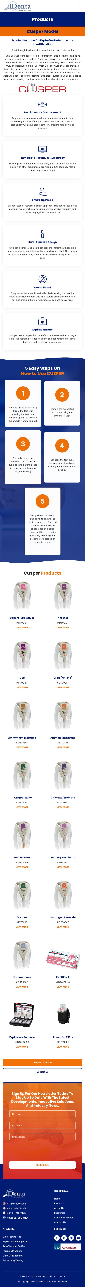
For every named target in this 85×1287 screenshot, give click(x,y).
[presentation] (43, 1150)
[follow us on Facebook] (57, 1238)
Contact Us (42, 1071)
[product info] (22, 608)
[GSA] (67, 1247)
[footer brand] (14, 1194)
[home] (17, 6)
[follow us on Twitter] (64, 1238)
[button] (78, 6)
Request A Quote (43, 1062)
